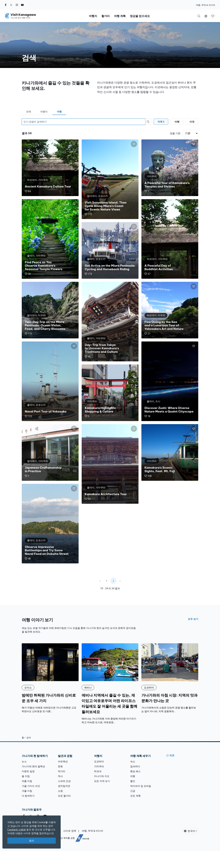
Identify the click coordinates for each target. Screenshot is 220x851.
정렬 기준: (175, 133)
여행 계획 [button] (120, 16)
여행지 (44, 111)
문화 (60, 766)
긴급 (132, 791)
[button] (205, 16)
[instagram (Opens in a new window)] (17, 5)
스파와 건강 (64, 781)
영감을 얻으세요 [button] (140, 16)
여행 (59, 111)
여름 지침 (27, 781)
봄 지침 (26, 776)
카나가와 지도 (101, 776)
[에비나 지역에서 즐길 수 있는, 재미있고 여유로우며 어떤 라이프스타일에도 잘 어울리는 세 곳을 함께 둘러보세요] (110, 683)
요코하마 (99, 761)
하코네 (97, 771)
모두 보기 (193, 619)
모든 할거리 (64, 795)
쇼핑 (60, 791)
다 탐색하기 (28, 795)
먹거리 (61, 771)
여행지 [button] (93, 16)
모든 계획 (135, 795)
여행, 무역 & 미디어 (205, 5)
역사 (60, 776)
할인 (132, 781)
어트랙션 (63, 761)
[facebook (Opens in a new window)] (5, 5)
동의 (31, 840)
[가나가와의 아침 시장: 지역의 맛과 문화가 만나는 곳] (169, 678)
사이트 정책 (69, 830)
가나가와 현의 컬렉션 (33, 766)
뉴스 (24, 761)
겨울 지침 (27, 791)
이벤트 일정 (28, 771)
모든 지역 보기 (102, 781)
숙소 (132, 761)
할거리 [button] (105, 16)
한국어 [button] (189, 831)
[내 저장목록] (212, 16)
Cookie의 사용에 (16, 829)
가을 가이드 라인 (31, 786)
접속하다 (135, 766)
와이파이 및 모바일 (140, 786)
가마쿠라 (99, 766)
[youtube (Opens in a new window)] (22, 5)
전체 (28, 111)
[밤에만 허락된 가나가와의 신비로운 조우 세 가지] (50, 678)
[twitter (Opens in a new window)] (11, 5)
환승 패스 (135, 771)
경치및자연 (64, 786)
